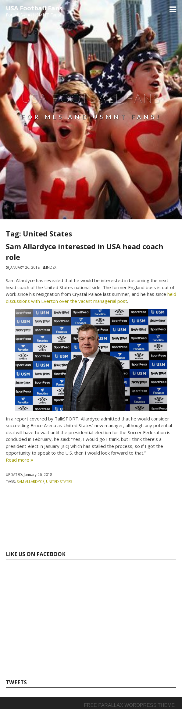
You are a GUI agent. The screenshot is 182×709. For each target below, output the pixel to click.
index (51, 267)
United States (59, 481)
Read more (19, 460)
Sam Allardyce (30, 481)
